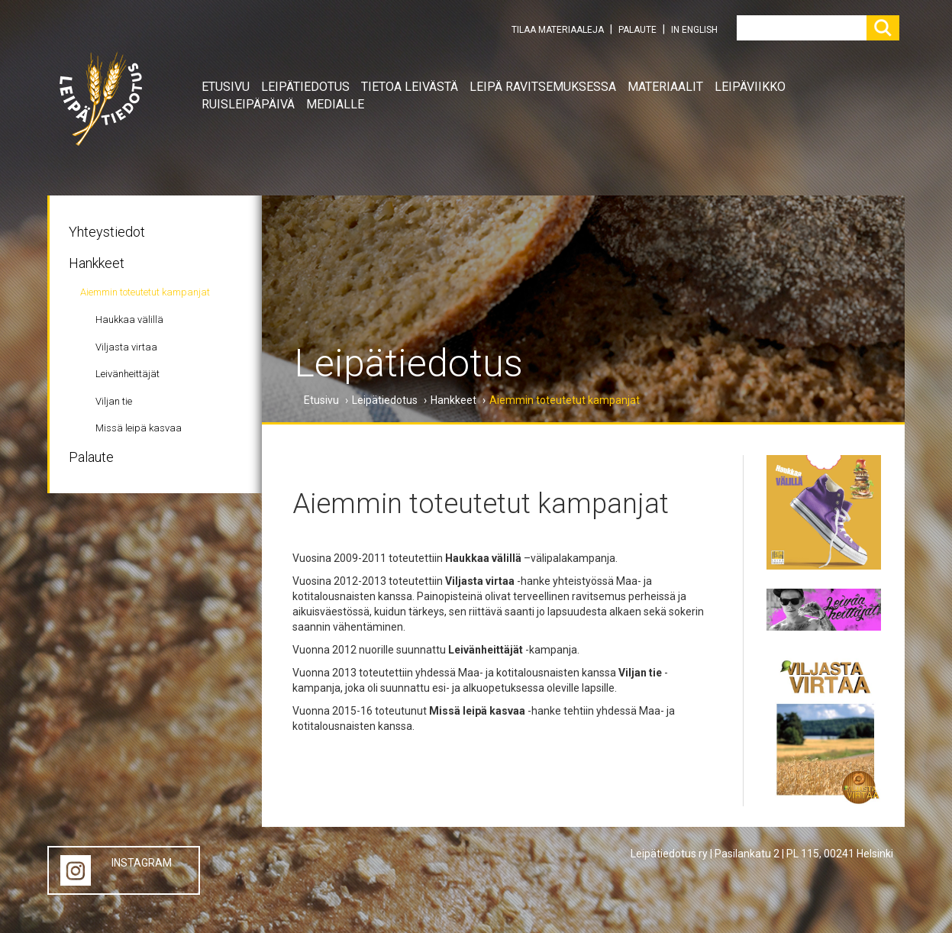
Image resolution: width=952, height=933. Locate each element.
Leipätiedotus (305, 86)
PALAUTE (637, 29)
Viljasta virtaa (126, 347)
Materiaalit (665, 86)
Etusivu (226, 86)
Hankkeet (96, 263)
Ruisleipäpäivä (248, 104)
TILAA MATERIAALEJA (557, 29)
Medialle (335, 104)
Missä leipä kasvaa (138, 428)
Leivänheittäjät (127, 373)
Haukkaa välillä (129, 319)
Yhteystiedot (107, 232)
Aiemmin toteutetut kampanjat (145, 292)
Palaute (91, 457)
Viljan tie (113, 401)
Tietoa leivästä (409, 86)
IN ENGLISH (694, 29)
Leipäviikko (750, 86)
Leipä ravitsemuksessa (543, 86)
